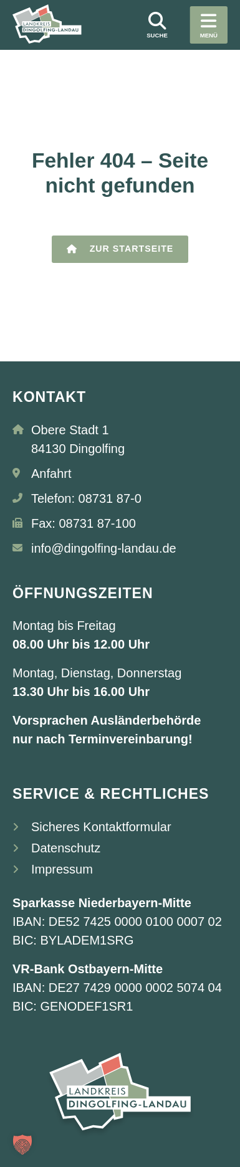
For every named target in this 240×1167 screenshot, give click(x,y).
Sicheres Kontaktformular (101, 827)
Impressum (62, 869)
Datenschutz (65, 848)
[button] (22, 1144)
